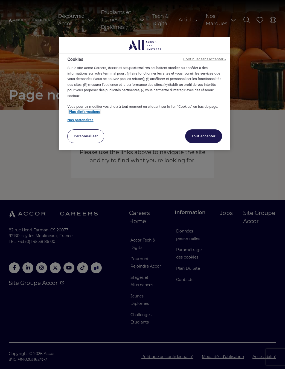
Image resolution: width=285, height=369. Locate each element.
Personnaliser (86, 136)
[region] (144, 93)
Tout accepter (203, 136)
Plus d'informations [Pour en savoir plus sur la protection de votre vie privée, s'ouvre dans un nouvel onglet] (84, 112)
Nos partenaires (80, 120)
